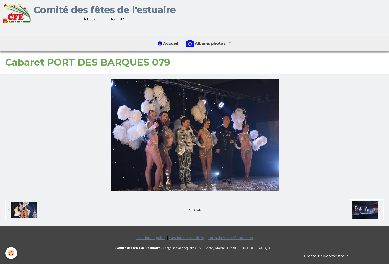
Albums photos (206, 43)
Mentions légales (150, 238)
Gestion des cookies (186, 238)
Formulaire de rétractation (230, 238)
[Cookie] (11, 253)
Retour (194, 210)
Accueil (168, 43)
